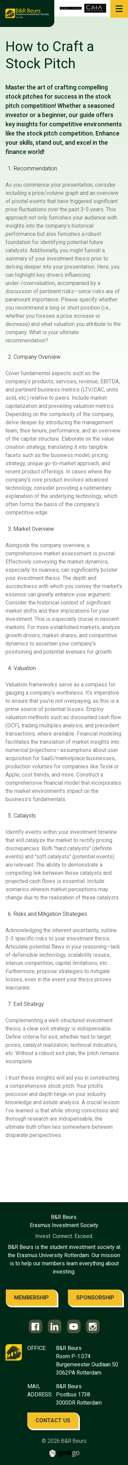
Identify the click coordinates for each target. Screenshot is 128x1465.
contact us (52, 1420)
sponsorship (95, 1297)
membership (31, 1297)
